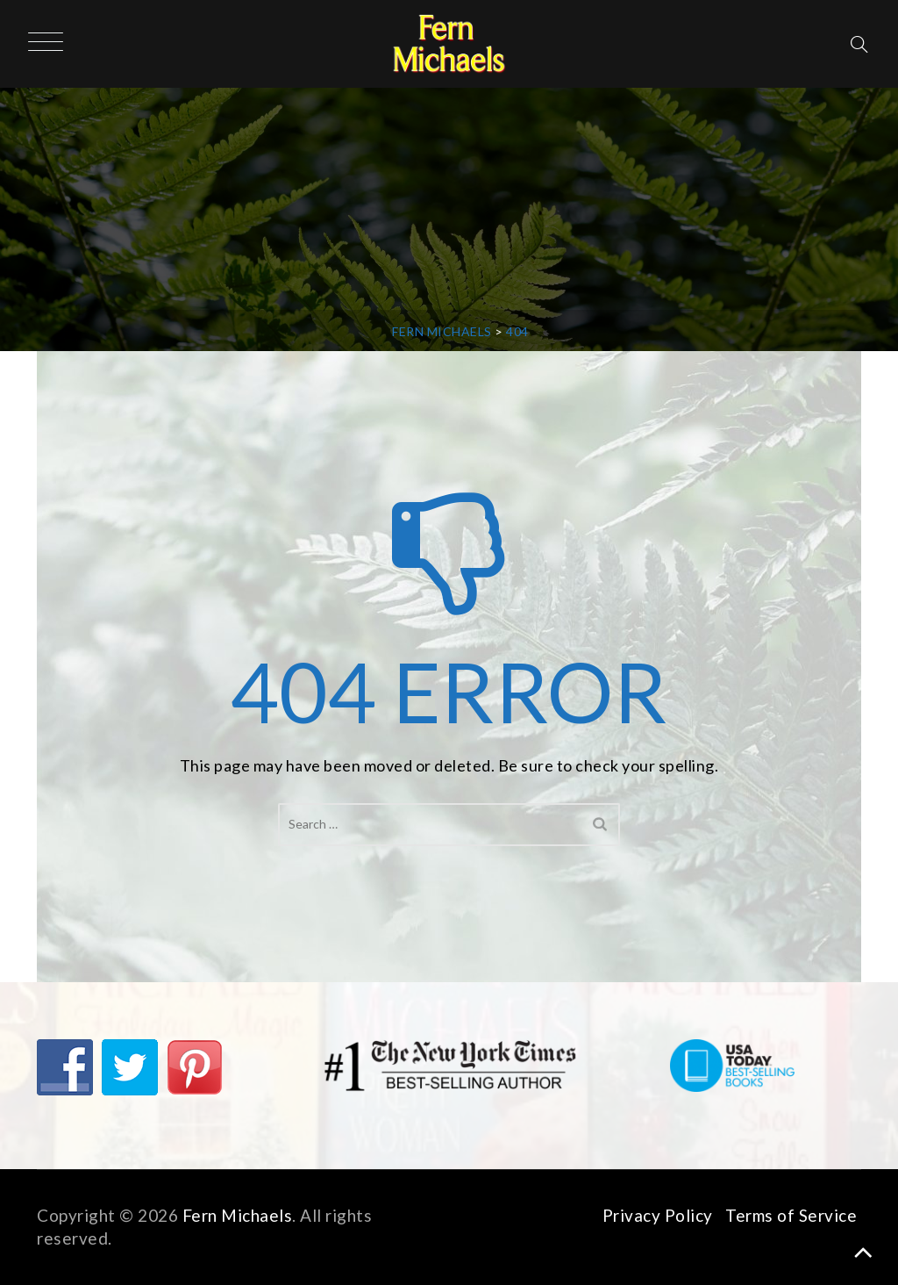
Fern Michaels (237, 1215)
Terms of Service (791, 1215)
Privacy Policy (657, 1215)
